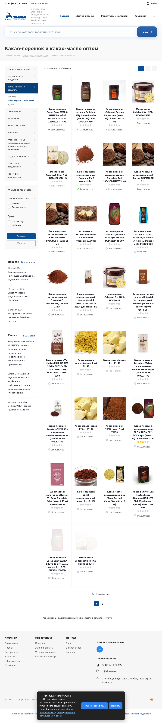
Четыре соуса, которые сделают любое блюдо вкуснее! (20, 317)
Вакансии (10, 656)
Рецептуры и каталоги (114, 15)
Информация (43, 637)
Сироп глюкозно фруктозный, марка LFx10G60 (18, 296)
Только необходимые (94, 705)
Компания (140, 15)
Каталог (64, 15)
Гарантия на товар (45, 656)
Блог (68, 643)
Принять (115, 705)
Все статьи (29, 335)
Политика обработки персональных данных (33, 713)
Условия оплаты (44, 647)
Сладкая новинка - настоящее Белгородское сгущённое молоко (21, 275)
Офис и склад (12, 660)
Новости (9, 647)
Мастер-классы (85, 15)
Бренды (70, 651)
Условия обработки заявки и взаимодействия (128, 713)
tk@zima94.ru (109, 671)
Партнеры (10, 665)
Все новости (28, 262)
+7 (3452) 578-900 (112, 664)
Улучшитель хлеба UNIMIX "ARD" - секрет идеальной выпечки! (19, 405)
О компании (12, 643)
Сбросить (21, 243)
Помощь (40, 643)
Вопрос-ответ (73, 647)
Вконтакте (100, 649)
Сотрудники (11, 651)
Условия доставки (45, 651)
